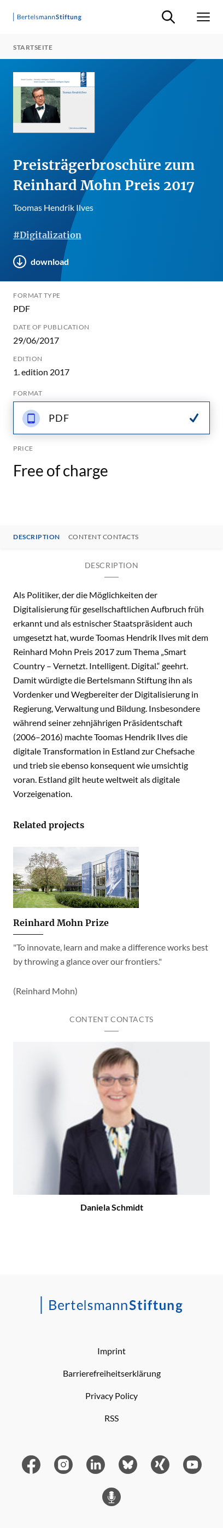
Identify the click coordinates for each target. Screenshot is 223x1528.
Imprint (111, 1351)
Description (36, 537)
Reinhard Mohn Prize (61, 922)
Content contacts (103, 537)
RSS (111, 1418)
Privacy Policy (111, 1395)
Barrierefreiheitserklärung (112, 1373)
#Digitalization (47, 234)
